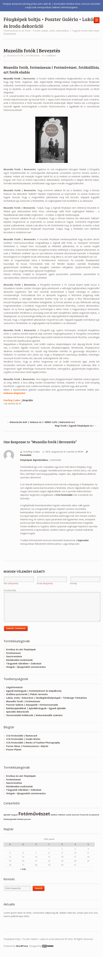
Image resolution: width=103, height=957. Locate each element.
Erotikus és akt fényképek (21, 649)
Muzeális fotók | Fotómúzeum (23, 55)
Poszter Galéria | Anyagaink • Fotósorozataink (32, 704)
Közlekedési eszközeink (19, 659)
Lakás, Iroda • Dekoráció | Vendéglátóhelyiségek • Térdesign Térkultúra (46, 697)
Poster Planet (13, 749)
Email (45, 583)
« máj (23, 869)
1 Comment (50, 55)
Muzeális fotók (12, 78)
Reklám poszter (24, 819)
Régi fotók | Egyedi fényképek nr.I (75, 425)
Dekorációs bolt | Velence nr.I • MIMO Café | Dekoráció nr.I (41, 422)
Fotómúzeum (13, 653)
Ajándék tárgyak (11, 815)
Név (11, 583)
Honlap (73, 583)
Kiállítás (54, 815)
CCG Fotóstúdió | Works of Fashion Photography (33, 742)
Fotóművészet (34, 814)
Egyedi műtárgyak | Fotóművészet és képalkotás (34, 690)
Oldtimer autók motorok (68, 815)
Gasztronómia (14, 656)
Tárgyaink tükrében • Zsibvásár (23, 663)
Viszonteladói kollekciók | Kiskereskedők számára (34, 715)
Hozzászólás (10, 590)
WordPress (22, 945)
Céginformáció (14, 687)
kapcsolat (83, 540)
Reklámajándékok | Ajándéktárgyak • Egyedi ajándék (36, 708)
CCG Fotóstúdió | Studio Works (23, 739)
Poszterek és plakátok (89, 815)
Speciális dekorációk (17, 711)
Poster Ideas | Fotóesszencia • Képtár (27, 746)
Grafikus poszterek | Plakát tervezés (27, 694)
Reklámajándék (10, 819)
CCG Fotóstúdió (64, 494)
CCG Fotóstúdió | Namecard (21, 735)
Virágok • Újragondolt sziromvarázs (26, 666)
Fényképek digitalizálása (34, 460)
